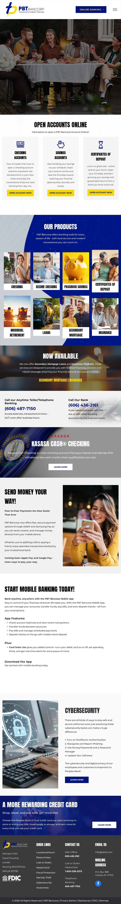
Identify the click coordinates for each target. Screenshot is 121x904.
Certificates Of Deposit (105, 287)
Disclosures (84, 900)
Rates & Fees (43, 857)
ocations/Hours (46, 852)
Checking (17, 286)
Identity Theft (43, 877)
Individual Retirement (17, 333)
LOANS (46, 332)
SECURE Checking (46, 286)
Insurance (105, 332)
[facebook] (98, 884)
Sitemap (104, 900)
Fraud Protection (45, 872)
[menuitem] (92, 9)
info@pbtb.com (103, 852)
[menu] (115, 9)
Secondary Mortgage (76, 333)
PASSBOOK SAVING (75, 286)
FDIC (94, 900)
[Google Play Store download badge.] (19, 676)
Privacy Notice (68, 900)
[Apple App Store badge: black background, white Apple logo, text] (47, 676)
